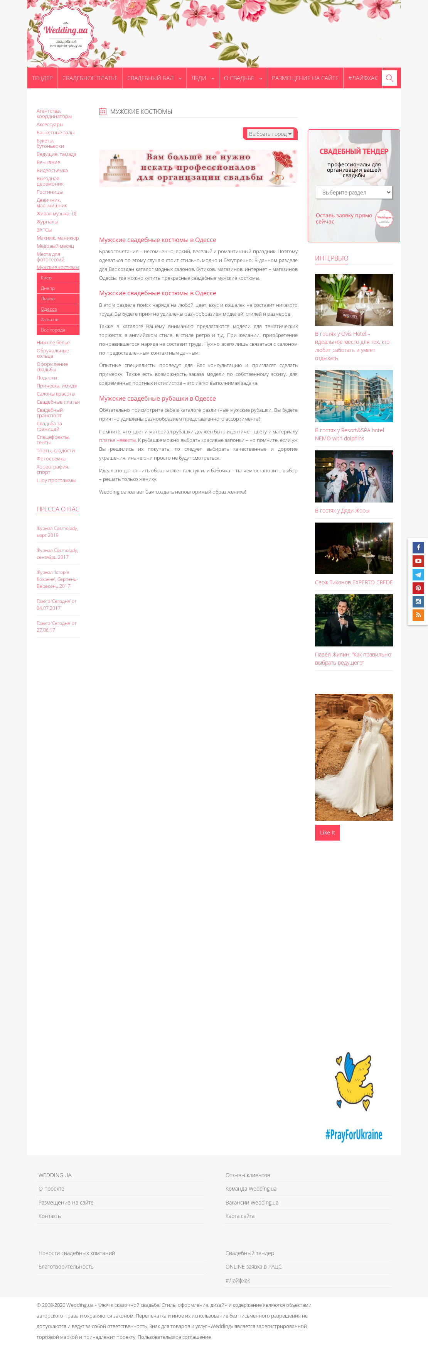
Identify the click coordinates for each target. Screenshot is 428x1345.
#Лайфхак (363, 78)
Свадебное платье (90, 78)
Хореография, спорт (53, 469)
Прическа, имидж (57, 385)
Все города (53, 330)
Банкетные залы (55, 132)
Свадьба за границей (49, 426)
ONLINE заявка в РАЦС (254, 1266)
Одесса (49, 309)
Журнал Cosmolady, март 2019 (57, 531)
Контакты (50, 1216)
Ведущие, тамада (56, 154)
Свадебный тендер (250, 1253)
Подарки (47, 377)
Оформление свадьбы (52, 366)
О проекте (51, 1188)
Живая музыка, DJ (56, 213)
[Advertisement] (67, 777)
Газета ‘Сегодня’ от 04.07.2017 (56, 604)
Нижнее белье (53, 342)
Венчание (48, 162)
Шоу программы (56, 480)
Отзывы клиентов (248, 1175)
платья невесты (117, 439)
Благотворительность (66, 1266)
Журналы (47, 221)
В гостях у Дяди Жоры (342, 510)
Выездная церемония (50, 181)
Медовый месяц (55, 245)
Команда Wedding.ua (251, 1188)
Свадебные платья (58, 401)
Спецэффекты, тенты (53, 439)
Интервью (331, 258)
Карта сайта (240, 1216)
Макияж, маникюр (58, 237)
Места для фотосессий (50, 256)
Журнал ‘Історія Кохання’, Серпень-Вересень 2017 (57, 579)
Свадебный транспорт (50, 412)
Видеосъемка (52, 170)
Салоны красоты (56, 393)
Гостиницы (50, 191)
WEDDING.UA (55, 1175)
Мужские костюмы (58, 267)
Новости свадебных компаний (77, 1253)
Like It (327, 832)
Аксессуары (50, 124)
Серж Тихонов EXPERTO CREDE (354, 582)
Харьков (50, 319)
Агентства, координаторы (54, 113)
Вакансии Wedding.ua (252, 1202)
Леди (202, 78)
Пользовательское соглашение (174, 1336)
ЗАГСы (44, 229)
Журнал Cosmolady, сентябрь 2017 (57, 553)
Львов (48, 298)
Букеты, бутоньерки (50, 143)
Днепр (48, 288)
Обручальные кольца (53, 353)
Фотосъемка (51, 458)
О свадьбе (243, 78)
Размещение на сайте (305, 78)
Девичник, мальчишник (52, 202)
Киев (46, 277)
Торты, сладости (56, 450)
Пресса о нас (58, 509)
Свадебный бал (154, 78)
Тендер (42, 78)
